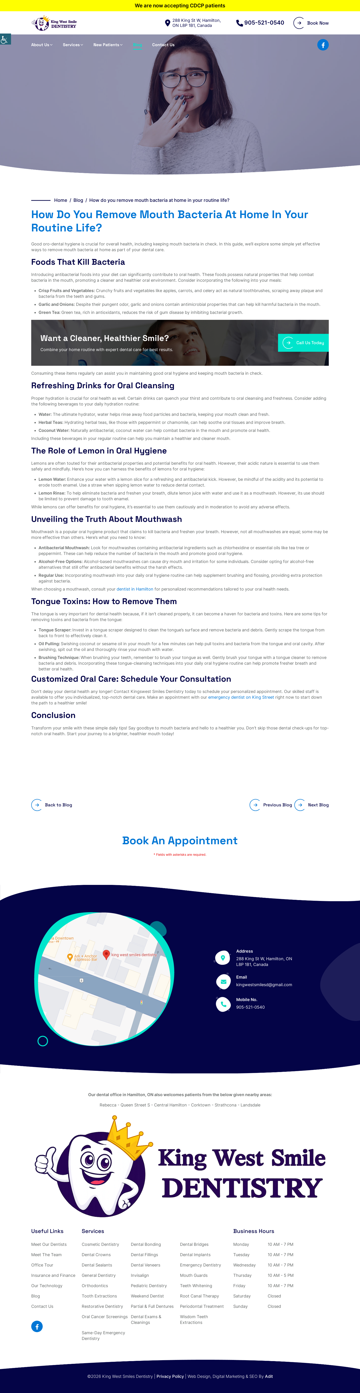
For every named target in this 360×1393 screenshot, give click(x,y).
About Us (40, 44)
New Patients (106, 44)
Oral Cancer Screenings (105, 1316)
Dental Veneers (145, 1265)
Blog (137, 44)
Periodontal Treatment (202, 1306)
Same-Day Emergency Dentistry (103, 1335)
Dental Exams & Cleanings (146, 1319)
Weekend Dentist (147, 1296)
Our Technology (46, 1285)
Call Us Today (305, 343)
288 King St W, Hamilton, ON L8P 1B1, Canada (193, 23)
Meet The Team (46, 1254)
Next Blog (313, 805)
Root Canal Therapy (199, 1296)
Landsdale (250, 1105)
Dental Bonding (146, 1244)
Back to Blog (53, 805)
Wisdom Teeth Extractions (194, 1319)
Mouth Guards (194, 1275)
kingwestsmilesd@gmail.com (264, 984)
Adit (269, 1376)
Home (60, 200)
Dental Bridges (194, 1244)
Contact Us (163, 44)
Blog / (81, 200)
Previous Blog (273, 805)
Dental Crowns (96, 1254)
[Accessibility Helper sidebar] (5, 39)
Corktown (201, 1105)
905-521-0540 (260, 22)
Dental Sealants (97, 1265)
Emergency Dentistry (200, 1265)
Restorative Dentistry (102, 1306)
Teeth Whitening (196, 1285)
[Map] (104, 979)
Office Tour (42, 1265)
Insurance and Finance (53, 1275)
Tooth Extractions (99, 1296)
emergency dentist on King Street (241, 697)
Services (71, 44)
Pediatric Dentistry (149, 1285)
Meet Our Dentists (49, 1244)
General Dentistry (99, 1275)
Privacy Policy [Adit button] (170, 1376)
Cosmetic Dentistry (100, 1244)
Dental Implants (195, 1254)
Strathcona (225, 1105)
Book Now (313, 23)
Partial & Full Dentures (152, 1306)
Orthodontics (95, 1285)
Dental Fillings (144, 1254)
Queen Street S (135, 1105)
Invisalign (140, 1275)
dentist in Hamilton (135, 589)
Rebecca (108, 1105)
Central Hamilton (170, 1105)
